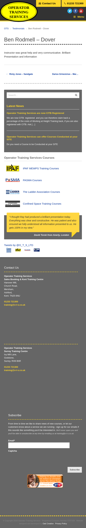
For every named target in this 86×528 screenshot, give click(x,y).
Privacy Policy (61, 524)
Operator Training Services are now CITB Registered (35, 113)
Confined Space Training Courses (42, 203)
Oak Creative (48, 524)
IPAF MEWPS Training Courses (41, 168)
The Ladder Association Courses (41, 191)
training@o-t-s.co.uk (14, 305)
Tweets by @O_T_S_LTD (18, 245)
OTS (6, 28)
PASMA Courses (32, 180)
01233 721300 (11, 301)
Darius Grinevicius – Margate (67, 74)
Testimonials (18, 28)
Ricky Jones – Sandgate (19, 74)
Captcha (12, 451)
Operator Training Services (18, 12)
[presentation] (34, 459)
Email (11, 440)
